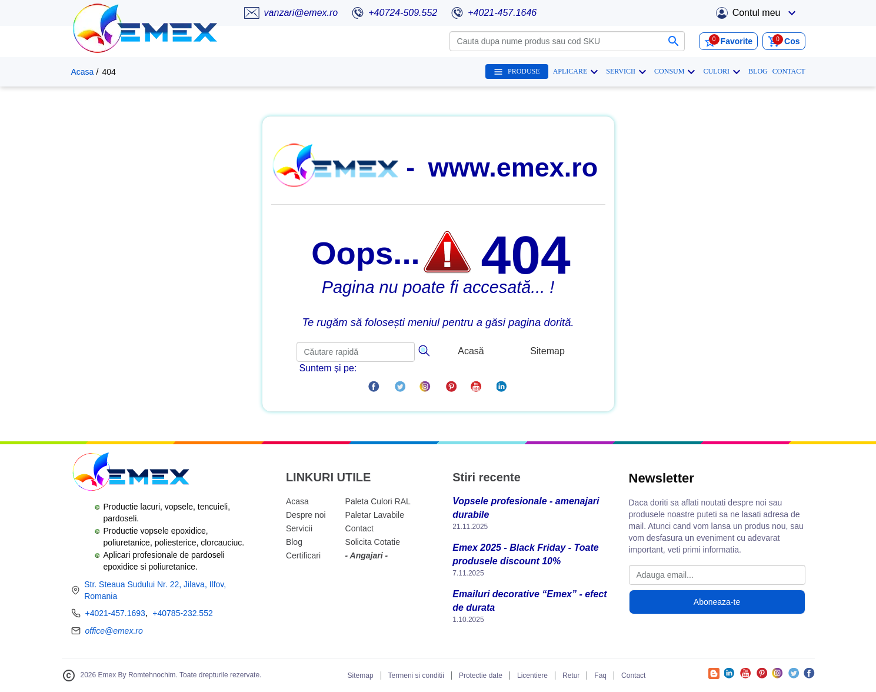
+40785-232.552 (182, 613)
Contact (359, 528)
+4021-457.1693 (115, 613)
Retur (570, 675)
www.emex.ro (513, 167)
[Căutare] (424, 349)
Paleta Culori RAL (378, 501)
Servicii (299, 528)
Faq (600, 675)
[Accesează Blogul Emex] (714, 676)
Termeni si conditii (416, 675)
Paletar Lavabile (374, 515)
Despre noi (306, 515)
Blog (294, 542)
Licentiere (532, 675)
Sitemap (547, 351)
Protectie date (480, 675)
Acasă (471, 351)
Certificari (303, 555)
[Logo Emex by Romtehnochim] (130, 473)
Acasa (82, 71)
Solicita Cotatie (372, 542)
